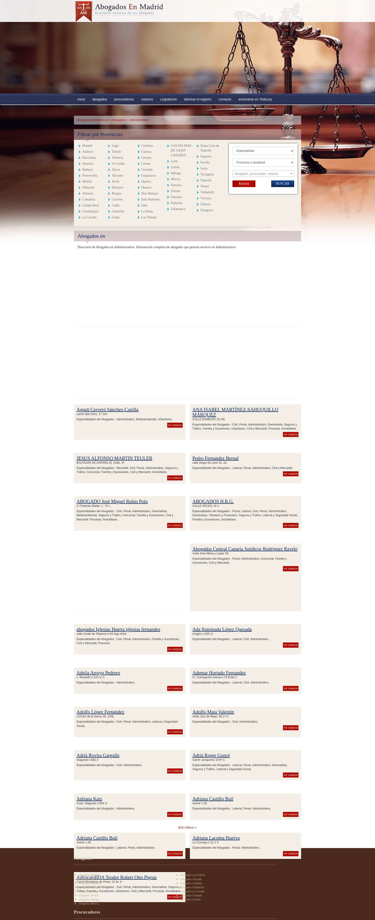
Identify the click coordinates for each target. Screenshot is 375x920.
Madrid (87, 145)
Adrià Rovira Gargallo (98, 755)
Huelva (146, 181)
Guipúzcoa (148, 175)
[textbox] (263, 173)
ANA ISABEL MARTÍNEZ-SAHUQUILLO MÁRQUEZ (235, 412)
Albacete (88, 187)
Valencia (117, 157)
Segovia (205, 156)
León (174, 161)
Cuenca (146, 151)
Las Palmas (149, 217)
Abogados (119, 120)
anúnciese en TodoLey (255, 99)
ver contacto (175, 425)
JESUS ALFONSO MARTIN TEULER (114, 458)
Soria (204, 168)
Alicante (117, 175)
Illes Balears (149, 193)
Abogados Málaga (88, 899)
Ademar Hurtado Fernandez (219, 672)
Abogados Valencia (89, 883)
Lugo (115, 145)
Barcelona (89, 157)
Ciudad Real (90, 205)
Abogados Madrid (88, 875)
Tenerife (205, 180)
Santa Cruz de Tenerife (209, 148)
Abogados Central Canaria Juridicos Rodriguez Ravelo (245, 549)
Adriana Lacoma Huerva (216, 838)
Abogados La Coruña (192, 891)
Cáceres (117, 199)
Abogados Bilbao (88, 891)
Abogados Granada (191, 895)
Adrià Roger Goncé (211, 755)
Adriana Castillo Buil (213, 798)
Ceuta (116, 217)
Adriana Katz (89, 798)
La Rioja (147, 211)
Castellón (118, 211)
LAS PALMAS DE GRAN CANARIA (181, 150)
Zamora (205, 204)
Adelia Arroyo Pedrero (98, 672)
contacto (225, 99)
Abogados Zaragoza (89, 887)
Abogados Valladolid (192, 887)
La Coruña (89, 217)
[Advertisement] (187, 57)
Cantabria (88, 199)
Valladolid (207, 192)
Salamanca (178, 209)
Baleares (117, 187)
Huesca (146, 187)
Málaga (176, 173)
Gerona (146, 157)
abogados (99, 99)
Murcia (175, 179)
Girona (146, 163)
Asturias (88, 163)
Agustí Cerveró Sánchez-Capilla (107, 409)
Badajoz (87, 169)
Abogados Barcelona (90, 879)
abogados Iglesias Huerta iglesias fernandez (118, 629)
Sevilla (205, 162)
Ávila (115, 181)
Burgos (116, 193)
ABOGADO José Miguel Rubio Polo (112, 501)
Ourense (176, 197)
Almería (87, 193)
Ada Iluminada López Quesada (222, 629)
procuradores (124, 99)
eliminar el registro (197, 99)
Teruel (204, 186)
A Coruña (118, 163)
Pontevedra (89, 175)
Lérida (175, 167)
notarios (147, 99)
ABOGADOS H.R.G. (213, 501)
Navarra (176, 185)
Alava (116, 169)
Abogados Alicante (191, 879)
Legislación (168, 99)
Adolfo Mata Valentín (213, 712)
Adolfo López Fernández (100, 712)
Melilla (87, 181)
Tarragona (207, 174)
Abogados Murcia (88, 903)
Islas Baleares (150, 199)
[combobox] (263, 173)
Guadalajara (90, 211)
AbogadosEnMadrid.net (93, 120)
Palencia (176, 203)
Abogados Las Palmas (192, 875)
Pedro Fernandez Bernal (216, 458)
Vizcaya (205, 198)
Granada (147, 169)
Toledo (116, 151)
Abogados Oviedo (190, 899)
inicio (81, 99)
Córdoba (147, 145)
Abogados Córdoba (191, 883)
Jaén (144, 205)
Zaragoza (206, 210)
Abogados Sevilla (88, 895)
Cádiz (116, 205)
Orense (175, 191)
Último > (191, 827)
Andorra (88, 151)
